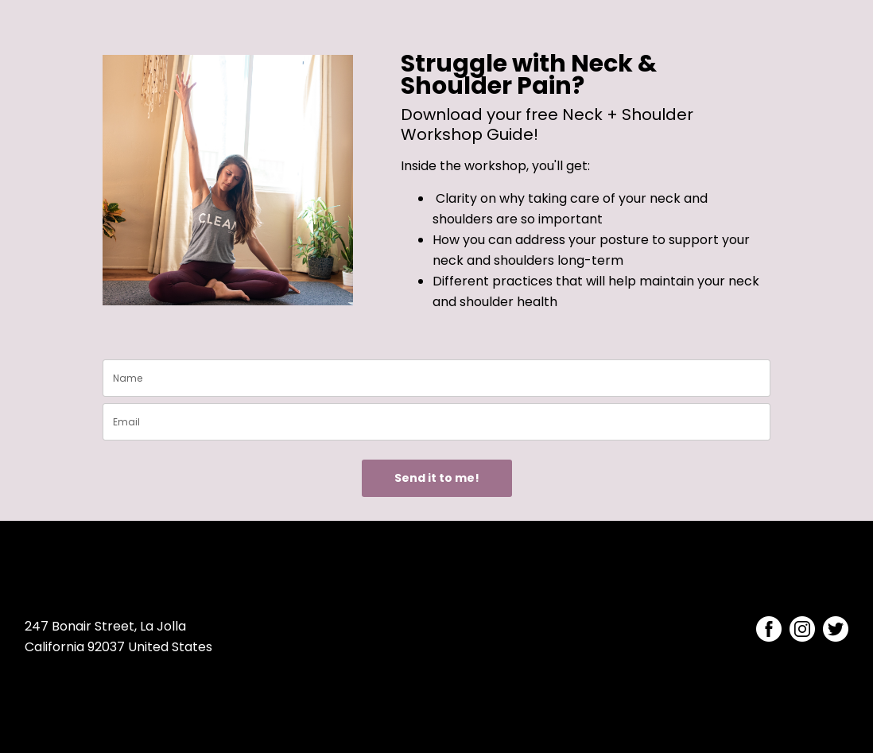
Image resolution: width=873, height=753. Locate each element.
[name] (436, 378)
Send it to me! (436, 478)
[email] (436, 422)
